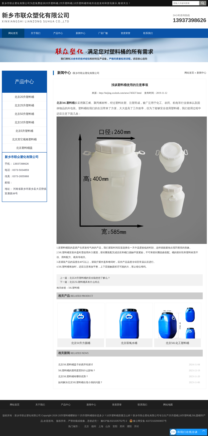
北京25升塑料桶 (24, 105)
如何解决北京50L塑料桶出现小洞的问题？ (80, 382)
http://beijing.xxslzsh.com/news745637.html (120, 93)
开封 (136, 426)
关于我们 (40, 404)
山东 (107, 426)
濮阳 (129, 426)
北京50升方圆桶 (80, 343)
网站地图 (168, 404)
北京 (86, 426)
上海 (100, 426)
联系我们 (142, 404)
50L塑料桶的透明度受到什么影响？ (77, 370)
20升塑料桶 (52, 3)
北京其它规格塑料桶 (24, 139)
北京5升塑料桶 (24, 130)
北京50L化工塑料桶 (177, 343)
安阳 (115, 426)
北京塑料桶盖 (24, 147)
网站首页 (189, 72)
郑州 (122, 426)
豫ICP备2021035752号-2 (114, 421)
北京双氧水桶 (129, 343)
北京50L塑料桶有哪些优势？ (73, 376)
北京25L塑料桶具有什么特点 (85, 282)
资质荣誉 (117, 404)
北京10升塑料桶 (24, 122)
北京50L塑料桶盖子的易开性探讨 (75, 364)
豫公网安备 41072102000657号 (148, 420)
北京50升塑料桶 (24, 113)
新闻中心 (201, 72)
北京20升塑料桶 (24, 96)
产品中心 (66, 404)
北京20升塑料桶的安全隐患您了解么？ (90, 278)
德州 (93, 426)
